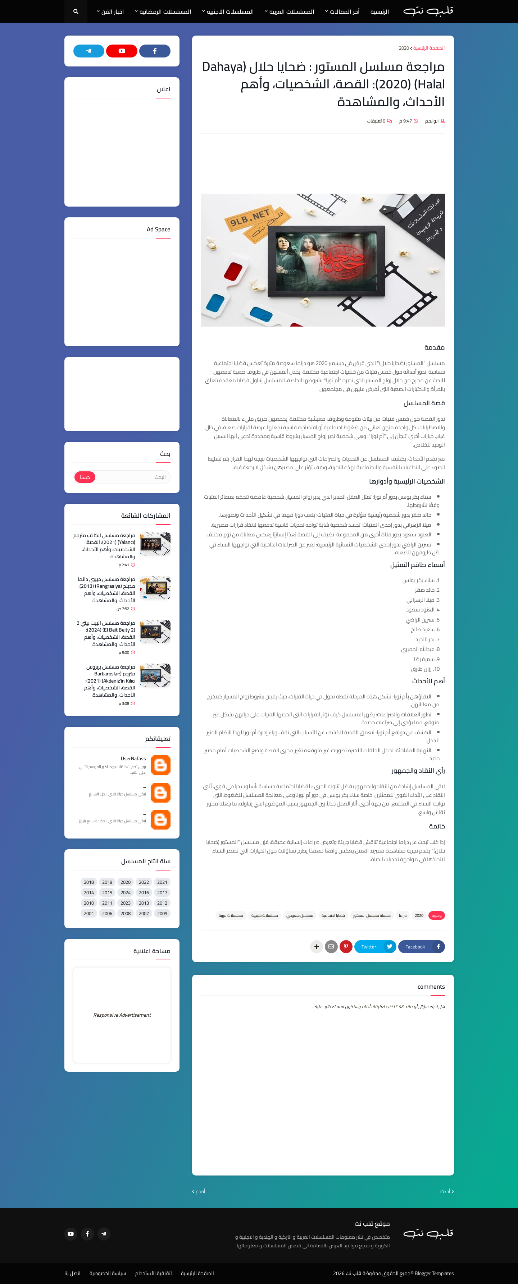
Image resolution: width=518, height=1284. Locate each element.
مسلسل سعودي (299, 915)
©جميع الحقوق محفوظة (388, 1273)
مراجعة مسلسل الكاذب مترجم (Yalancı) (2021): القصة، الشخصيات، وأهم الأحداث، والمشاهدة (104, 546)
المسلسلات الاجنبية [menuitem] (230, 11)
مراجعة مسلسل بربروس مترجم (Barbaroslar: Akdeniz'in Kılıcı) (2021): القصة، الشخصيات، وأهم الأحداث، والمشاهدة (109, 681)
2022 (144, 882)
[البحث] (132, 477)
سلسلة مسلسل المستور (372, 915)
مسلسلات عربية (231, 915)
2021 (162, 882)
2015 (107, 892)
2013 (144, 903)
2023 (126, 903)
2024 (126, 892)
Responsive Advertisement (122, 1015)
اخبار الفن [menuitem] (112, 11)
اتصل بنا (72, 1273)
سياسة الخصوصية (108, 1273)
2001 (89, 913)
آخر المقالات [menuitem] (345, 11)
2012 (162, 903)
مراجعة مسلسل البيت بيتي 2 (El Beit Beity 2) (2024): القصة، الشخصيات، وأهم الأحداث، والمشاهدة (106, 634)
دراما (402, 915)
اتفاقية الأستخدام (153, 1273)
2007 (144, 913)
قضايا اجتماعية (333, 915)
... (144, 786)
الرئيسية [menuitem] (380, 11)
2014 (89, 892)
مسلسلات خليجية (264, 915)
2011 (107, 903)
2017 (162, 892)
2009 (162, 913)
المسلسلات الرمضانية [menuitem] (165, 11)
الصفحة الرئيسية (429, 48)
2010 (89, 903)
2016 (144, 892)
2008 (126, 913)
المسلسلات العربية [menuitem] (291, 11)
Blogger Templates (434, 1273)
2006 (107, 913)
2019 (107, 882)
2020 (404, 48)
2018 (89, 882)
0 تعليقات (376, 120)
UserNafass (133, 758)
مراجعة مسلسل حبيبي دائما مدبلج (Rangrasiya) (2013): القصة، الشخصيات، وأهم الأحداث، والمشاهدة (106, 590)
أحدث (445, 1191)
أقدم (200, 1191)
